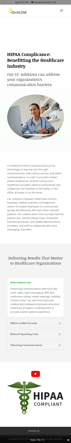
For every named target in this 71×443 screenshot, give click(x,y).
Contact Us (33, 430)
